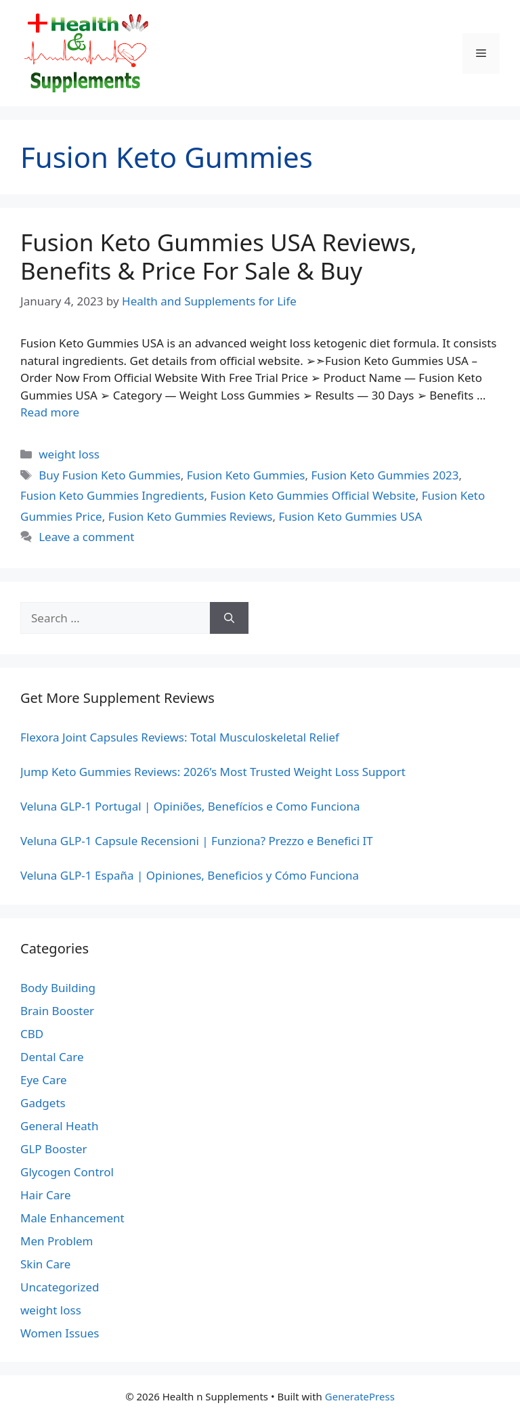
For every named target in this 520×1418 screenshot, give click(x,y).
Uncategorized (60, 1287)
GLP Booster (53, 1149)
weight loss (69, 454)
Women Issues (59, 1333)
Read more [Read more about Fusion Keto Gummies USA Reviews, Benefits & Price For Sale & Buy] (49, 412)
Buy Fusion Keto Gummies (109, 475)
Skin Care (45, 1264)
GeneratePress (360, 1396)
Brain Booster (57, 1010)
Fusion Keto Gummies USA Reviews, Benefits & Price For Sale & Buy (218, 256)
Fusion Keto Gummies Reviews (190, 516)
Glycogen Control (67, 1172)
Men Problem (56, 1241)
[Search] (229, 618)
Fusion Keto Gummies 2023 (384, 475)
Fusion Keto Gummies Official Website (312, 495)
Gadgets (43, 1103)
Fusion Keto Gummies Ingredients (112, 495)
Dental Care (52, 1057)
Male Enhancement (72, 1218)
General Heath (59, 1126)
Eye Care (43, 1080)
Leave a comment (86, 536)
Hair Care (45, 1195)
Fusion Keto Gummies (246, 475)
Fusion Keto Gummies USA (350, 516)
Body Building (57, 987)
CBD (31, 1033)
